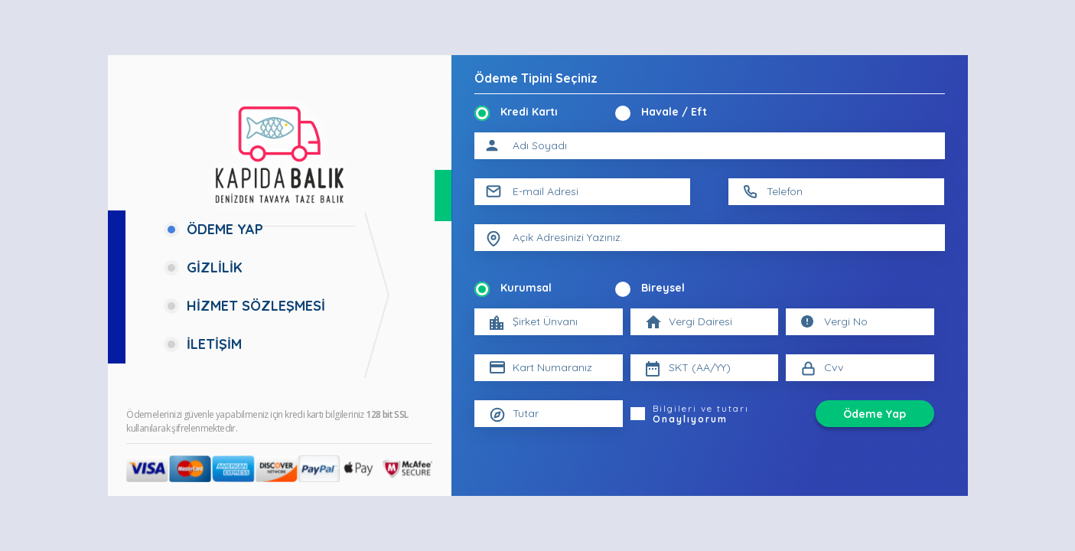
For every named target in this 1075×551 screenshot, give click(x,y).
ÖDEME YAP (225, 229)
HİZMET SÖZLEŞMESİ (256, 306)
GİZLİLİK (215, 267)
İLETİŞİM (214, 344)
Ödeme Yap (874, 414)
